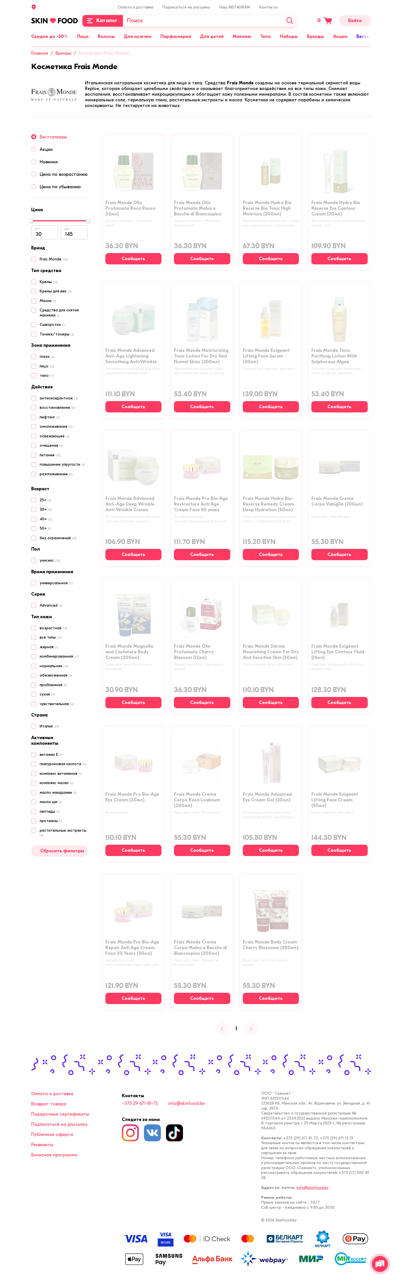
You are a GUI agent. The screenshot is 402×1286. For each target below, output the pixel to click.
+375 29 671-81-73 (140, 1103)
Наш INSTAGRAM (234, 7)
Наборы (289, 36)
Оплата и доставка (135, 7)
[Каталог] (102, 21)
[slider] (31, 221)
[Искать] (289, 21)
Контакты (268, 7)
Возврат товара (48, 1104)
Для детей (212, 36)
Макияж (242, 36)
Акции (340, 36)
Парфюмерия (175, 36)
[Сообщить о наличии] (133, 258)
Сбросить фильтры (62, 850)
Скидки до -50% (49, 36)
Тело (265, 36)
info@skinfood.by (186, 1103)
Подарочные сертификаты (60, 1114)
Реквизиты (42, 1144)
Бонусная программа (54, 1154)
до (67, 228)
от (37, 228)
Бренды (315, 36)
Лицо (83, 36)
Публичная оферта (52, 1134)
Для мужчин (137, 36)
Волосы (106, 36)
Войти (355, 20)
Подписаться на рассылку (186, 7)
